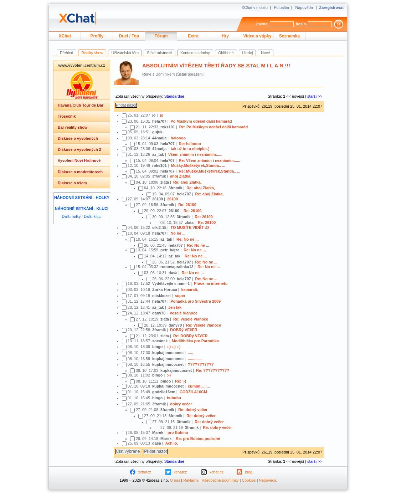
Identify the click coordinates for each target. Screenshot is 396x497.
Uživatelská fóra (125, 53)
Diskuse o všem (72, 183)
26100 (172, 199)
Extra (193, 36)
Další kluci (92, 216)
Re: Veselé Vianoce (190, 319)
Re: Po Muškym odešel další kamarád (213, 127)
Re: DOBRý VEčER (190, 336)
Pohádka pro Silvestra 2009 (195, 301)
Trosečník (67, 116)
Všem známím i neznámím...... (195, 154)
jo (161, 115)
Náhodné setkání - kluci (81, 208)
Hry (225, 36)
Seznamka (289, 36)
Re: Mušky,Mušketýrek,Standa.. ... (209, 171)
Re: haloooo (190, 144)
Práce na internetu (210, 283)
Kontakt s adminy (195, 53)
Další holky (71, 216)
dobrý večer (181, 404)
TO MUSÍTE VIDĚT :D (189, 227)
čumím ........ (199, 386)
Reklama (191, 480)
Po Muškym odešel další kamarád (201, 121)
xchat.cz (217, 472)
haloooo (178, 138)
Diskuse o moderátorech (80, 172)
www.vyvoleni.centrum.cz (81, 65)
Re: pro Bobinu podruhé (198, 438)
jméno (262, 24)
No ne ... (177, 233)
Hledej (247, 53)
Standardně (174, 96)
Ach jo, (171, 443)
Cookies (249, 480)
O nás (175, 480)
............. (195, 359)
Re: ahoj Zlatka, (187, 182)
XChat (65, 36)
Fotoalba (281, 7)
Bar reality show (72, 127)
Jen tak (174, 307)
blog (248, 472)
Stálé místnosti (159, 53)
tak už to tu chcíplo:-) (190, 149)
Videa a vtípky (257, 36)
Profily (97, 36)
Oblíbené (226, 53)
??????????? (201, 364)
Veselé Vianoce (183, 313)
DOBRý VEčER (183, 330)
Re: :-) (180, 381)
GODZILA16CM (193, 392)
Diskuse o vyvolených (78, 138)
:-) (169, 375)
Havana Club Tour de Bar (80, 105)
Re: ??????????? (212, 370)
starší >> (314, 96)
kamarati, (189, 289)
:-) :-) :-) (173, 346)
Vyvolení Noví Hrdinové (79, 160)
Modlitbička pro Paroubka (195, 341)
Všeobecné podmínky (220, 480)
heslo (301, 24)
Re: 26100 (187, 205)
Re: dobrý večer (192, 410)
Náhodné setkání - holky (81, 197)
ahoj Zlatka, (180, 176)
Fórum (161, 36)
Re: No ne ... (187, 239)
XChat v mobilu (255, 7)
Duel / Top (129, 36)
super (180, 295)
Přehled (66, 53)
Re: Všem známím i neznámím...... (209, 160)
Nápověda (304, 7)
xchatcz (144, 472)
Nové (265, 53)
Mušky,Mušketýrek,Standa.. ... (198, 165)
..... (190, 352)
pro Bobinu (178, 432)
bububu (174, 398)
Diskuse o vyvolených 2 (79, 149)
